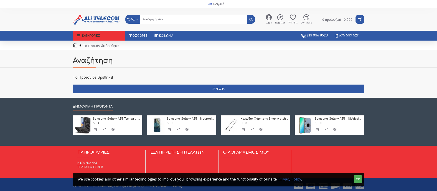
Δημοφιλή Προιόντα (93, 106)
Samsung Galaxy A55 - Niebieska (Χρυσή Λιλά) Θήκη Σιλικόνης (338, 118)
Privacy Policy (289, 179)
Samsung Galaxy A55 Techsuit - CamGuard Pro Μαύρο (116, 118)
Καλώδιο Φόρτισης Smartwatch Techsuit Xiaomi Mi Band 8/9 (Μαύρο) (264, 118)
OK (358, 179)
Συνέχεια (219, 89)
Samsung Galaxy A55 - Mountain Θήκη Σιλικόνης (190, 118)
